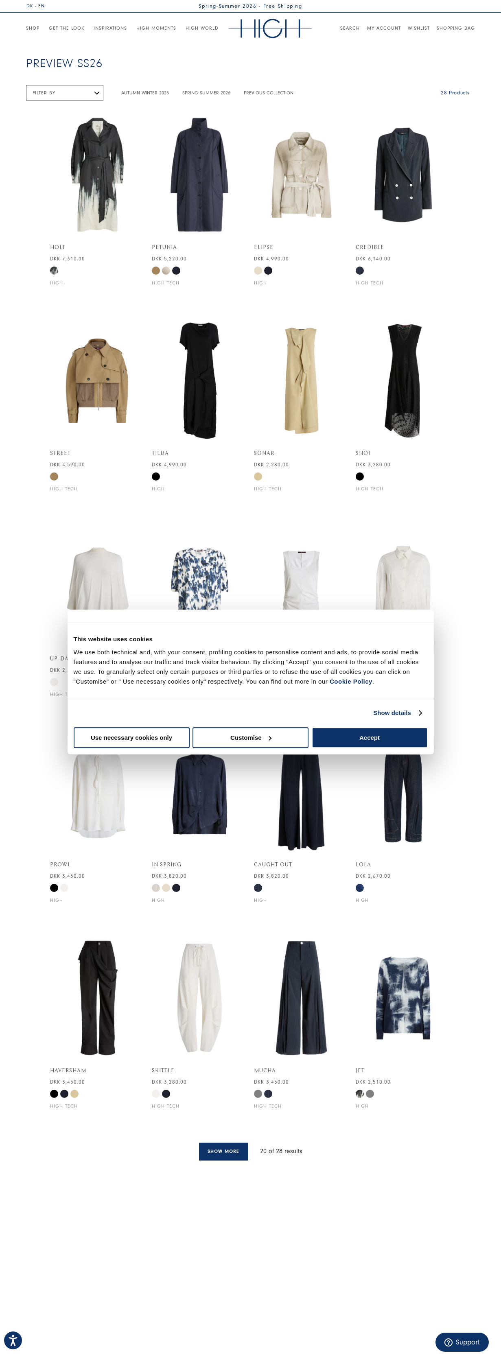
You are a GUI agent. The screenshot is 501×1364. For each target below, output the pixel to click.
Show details (392, 712)
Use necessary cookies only (131, 737)
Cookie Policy (351, 681)
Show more (223, 1151)
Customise (250, 737)
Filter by (44, 93)
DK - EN (35, 6)
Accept (369, 737)
